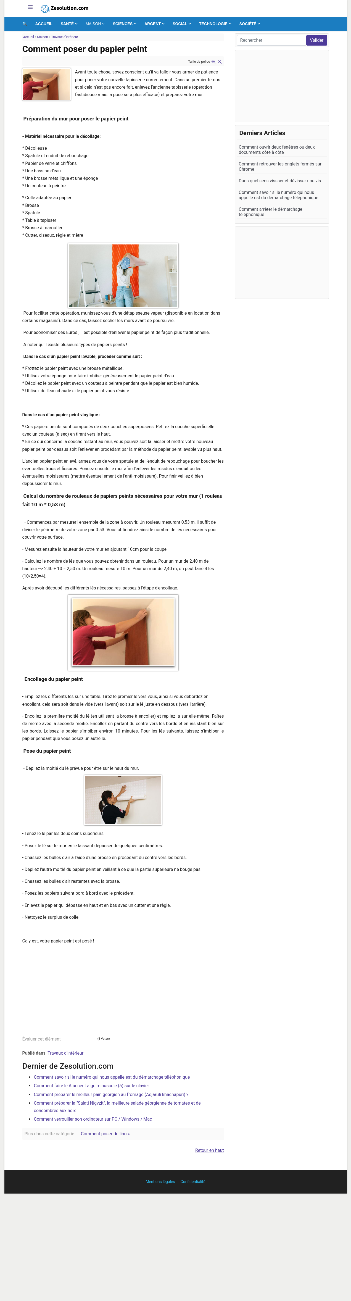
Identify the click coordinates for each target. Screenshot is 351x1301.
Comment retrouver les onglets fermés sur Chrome (280, 166)
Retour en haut (209, 1150)
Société (247, 24)
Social (180, 24)
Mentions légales (160, 1181)
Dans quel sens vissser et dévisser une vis (280, 180)
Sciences (123, 24)
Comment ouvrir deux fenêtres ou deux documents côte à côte (277, 149)
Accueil (43, 24)
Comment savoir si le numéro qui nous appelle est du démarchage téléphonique (112, 1077)
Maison (93, 24)
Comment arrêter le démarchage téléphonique (270, 212)
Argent (152, 24)
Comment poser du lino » (105, 1133)
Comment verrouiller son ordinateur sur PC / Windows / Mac (93, 1119)
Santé (67, 24)
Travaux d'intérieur (65, 1053)
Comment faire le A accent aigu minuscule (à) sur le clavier (91, 1085)
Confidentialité (193, 1181)
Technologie (213, 24)
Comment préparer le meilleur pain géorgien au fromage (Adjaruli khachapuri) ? (111, 1094)
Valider (316, 40)
